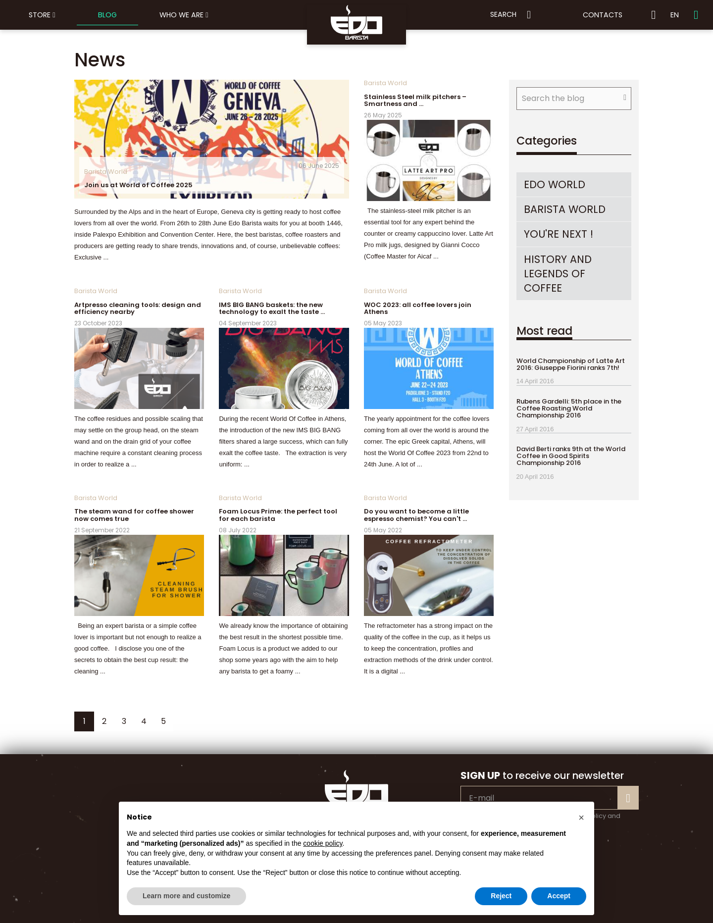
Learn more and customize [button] (186, 896)
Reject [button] (501, 896)
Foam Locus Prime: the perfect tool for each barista (278, 515)
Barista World (105, 171)
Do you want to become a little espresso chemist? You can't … (416, 515)
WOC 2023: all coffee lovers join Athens (417, 308)
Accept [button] (558, 896)
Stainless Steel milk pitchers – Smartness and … (415, 100)
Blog (107, 15)
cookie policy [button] (322, 843)
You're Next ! (558, 234)
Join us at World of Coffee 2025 (138, 185)
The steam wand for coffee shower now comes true (134, 515)
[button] (581, 817)
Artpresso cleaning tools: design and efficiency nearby (137, 308)
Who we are (183, 15)
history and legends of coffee (558, 273)
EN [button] (674, 15)
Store (42, 15)
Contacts (602, 15)
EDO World (554, 184)
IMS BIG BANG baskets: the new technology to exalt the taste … (272, 308)
